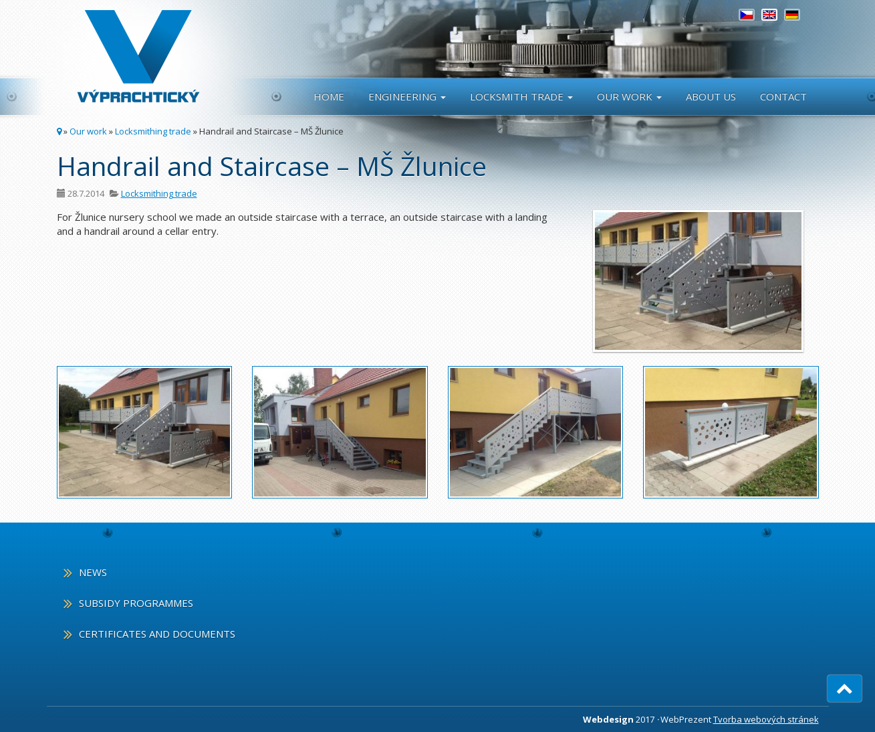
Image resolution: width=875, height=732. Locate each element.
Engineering (407, 96)
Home (329, 96)
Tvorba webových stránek (766, 719)
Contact (783, 96)
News (93, 572)
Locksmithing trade (153, 131)
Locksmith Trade (521, 96)
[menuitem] (747, 15)
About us (711, 96)
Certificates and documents (157, 633)
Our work (629, 96)
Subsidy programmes (136, 603)
